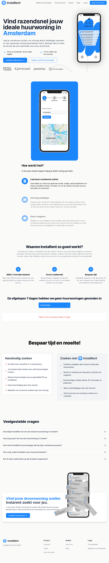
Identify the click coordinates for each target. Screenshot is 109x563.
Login (46, 548)
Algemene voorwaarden (97, 548)
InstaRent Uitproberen (15, 60)
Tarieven (47, 544)
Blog (78, 3)
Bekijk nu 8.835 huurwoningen (43, 60)
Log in (85, 3)
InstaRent (6, 545)
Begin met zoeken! (98, 3)
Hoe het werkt (60, 3)
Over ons (69, 544)
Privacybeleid (93, 544)
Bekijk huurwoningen (44, 3)
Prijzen (70, 3)
